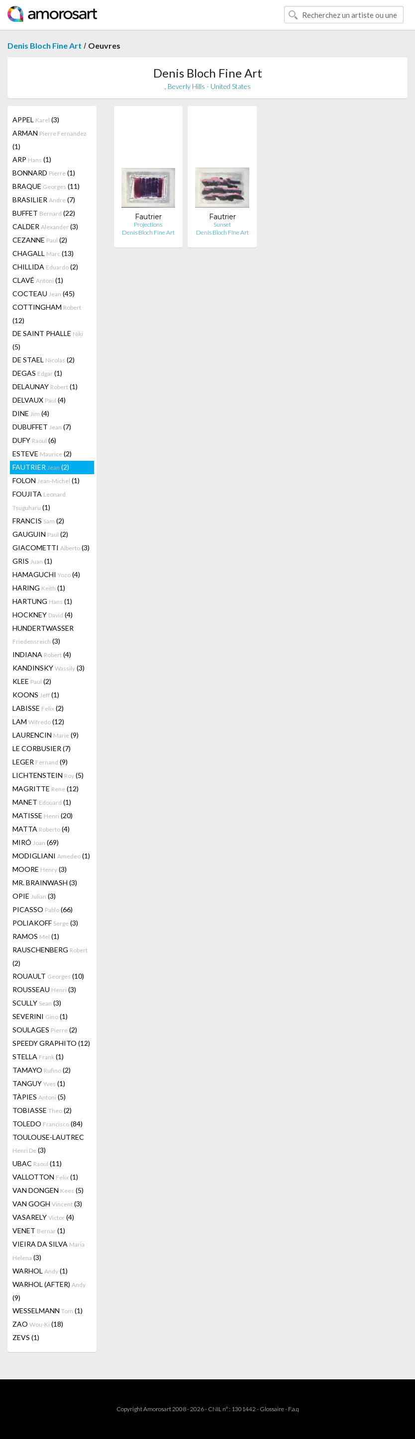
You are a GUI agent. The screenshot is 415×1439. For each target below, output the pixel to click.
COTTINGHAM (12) (46, 314)
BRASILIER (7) (43, 199)
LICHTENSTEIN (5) (48, 775)
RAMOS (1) (35, 936)
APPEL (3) (35, 119)
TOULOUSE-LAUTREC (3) (48, 1143)
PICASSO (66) (42, 909)
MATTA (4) (41, 829)
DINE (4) (30, 413)
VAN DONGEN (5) (48, 1190)
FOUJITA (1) (39, 500)
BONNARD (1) (43, 173)
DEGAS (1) (37, 373)
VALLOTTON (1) (45, 1177)
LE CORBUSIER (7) (41, 748)
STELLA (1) (38, 1056)
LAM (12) (38, 721)
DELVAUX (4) (39, 400)
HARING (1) (38, 588)
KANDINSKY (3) (48, 668)
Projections (148, 224)
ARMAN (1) (49, 140)
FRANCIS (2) (38, 520)
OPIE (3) (34, 896)
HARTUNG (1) (42, 601)
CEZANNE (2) (39, 240)
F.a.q (293, 1409)
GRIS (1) (32, 561)
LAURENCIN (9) (45, 735)
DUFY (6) (34, 440)
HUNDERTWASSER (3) (43, 634)
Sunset (222, 224)
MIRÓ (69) (35, 842)
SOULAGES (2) (44, 1029)
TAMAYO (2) (41, 1070)
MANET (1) (41, 802)
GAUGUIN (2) (40, 534)
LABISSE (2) (38, 708)
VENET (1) (38, 1230)
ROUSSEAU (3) (44, 989)
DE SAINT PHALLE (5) (47, 340)
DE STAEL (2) (43, 359)
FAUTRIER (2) (40, 467)
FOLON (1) (46, 480)
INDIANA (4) (41, 654)
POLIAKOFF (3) (45, 923)
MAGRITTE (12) (45, 788)
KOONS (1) (35, 694)
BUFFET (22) (43, 213)
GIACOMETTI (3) (51, 547)
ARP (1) (31, 159)
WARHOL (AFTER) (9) (49, 1291)
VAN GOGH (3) (47, 1203)
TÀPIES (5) (39, 1097)
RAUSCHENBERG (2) (50, 956)
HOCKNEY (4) (42, 614)
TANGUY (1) (38, 1083)
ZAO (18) (37, 1324)
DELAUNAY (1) (45, 386)
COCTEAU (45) (43, 293)
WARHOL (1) (40, 1271)
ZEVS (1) (25, 1337)
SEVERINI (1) (40, 1016)
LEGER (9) (40, 762)
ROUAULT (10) (48, 976)
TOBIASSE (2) (42, 1110)
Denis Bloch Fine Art (44, 45)
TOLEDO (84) (47, 1123)
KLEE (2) (31, 681)
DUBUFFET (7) (41, 427)
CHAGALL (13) (43, 253)
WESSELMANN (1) (47, 1310)
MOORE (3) (39, 869)
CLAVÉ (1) (37, 280)
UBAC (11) (37, 1163)
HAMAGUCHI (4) (46, 574)
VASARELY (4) (43, 1217)
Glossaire (272, 1409)
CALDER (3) (45, 226)
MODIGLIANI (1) (51, 855)
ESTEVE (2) (42, 453)
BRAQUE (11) (46, 186)
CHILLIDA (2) (45, 266)
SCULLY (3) (36, 1003)
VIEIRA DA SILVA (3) (48, 1251)
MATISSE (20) (42, 815)
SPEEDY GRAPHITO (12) (51, 1043)
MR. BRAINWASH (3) (44, 882)
